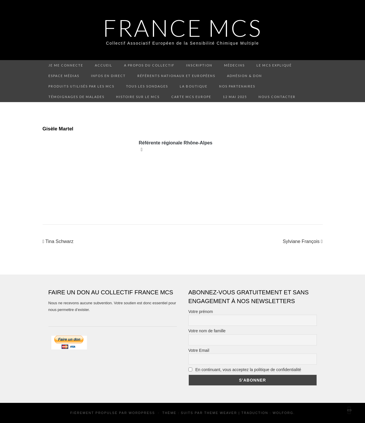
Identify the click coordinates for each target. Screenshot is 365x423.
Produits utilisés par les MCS (81, 86)
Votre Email (198, 350)
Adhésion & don (244, 76)
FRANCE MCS (182, 28)
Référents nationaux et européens (176, 76)
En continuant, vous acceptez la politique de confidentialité (248, 369)
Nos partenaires (237, 86)
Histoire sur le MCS (138, 97)
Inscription (199, 65)
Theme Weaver (220, 413)
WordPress (142, 413)
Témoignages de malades (76, 97)
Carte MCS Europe (191, 97)
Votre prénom (200, 311)
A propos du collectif (149, 65)
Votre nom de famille (207, 330)
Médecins (234, 65)
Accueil (103, 65)
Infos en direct (108, 76)
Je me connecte (65, 65)
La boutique (193, 86)
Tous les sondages (147, 86)
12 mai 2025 (235, 97)
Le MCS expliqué (274, 65)
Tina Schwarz (58, 241)
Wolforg (283, 413)
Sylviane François (303, 241)
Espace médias (63, 76)
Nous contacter (277, 97)
